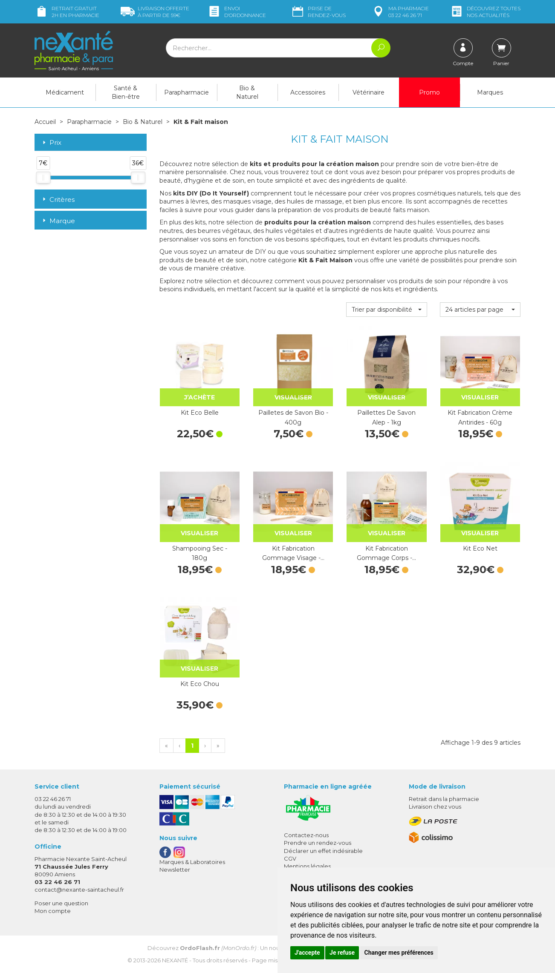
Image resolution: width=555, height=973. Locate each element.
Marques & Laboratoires (192, 861)
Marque (58, 220)
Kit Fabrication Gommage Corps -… (386, 553)
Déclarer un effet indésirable (323, 850)
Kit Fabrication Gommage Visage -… (293, 553)
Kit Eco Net (480, 548)
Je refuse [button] (342, 952)
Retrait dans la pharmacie (444, 798)
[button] (386, 309)
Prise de (318, 11)
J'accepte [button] (307, 952)
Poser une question (61, 903)
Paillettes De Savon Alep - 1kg (386, 417)
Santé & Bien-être (126, 92)
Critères (58, 199)
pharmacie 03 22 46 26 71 (400, 11)
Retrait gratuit (67, 11)
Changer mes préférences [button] (399, 952)
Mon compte (53, 910)
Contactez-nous (306, 835)
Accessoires (307, 92)
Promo (429, 92)
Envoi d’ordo (236, 11)
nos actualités (485, 11)
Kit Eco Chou (199, 684)
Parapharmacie (186, 92)
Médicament (65, 92)
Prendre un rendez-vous (317, 842)
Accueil (45, 122)
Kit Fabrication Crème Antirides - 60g (480, 417)
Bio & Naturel (247, 92)
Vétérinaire (368, 92)
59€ (155, 11)
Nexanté (175, 960)
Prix (51, 142)
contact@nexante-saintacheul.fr (79, 889)
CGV (290, 858)
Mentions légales (307, 866)
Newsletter (174, 869)
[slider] (43, 178)
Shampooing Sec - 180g (199, 553)
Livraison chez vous (435, 806)
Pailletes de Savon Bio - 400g (293, 417)
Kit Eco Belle (200, 412)
